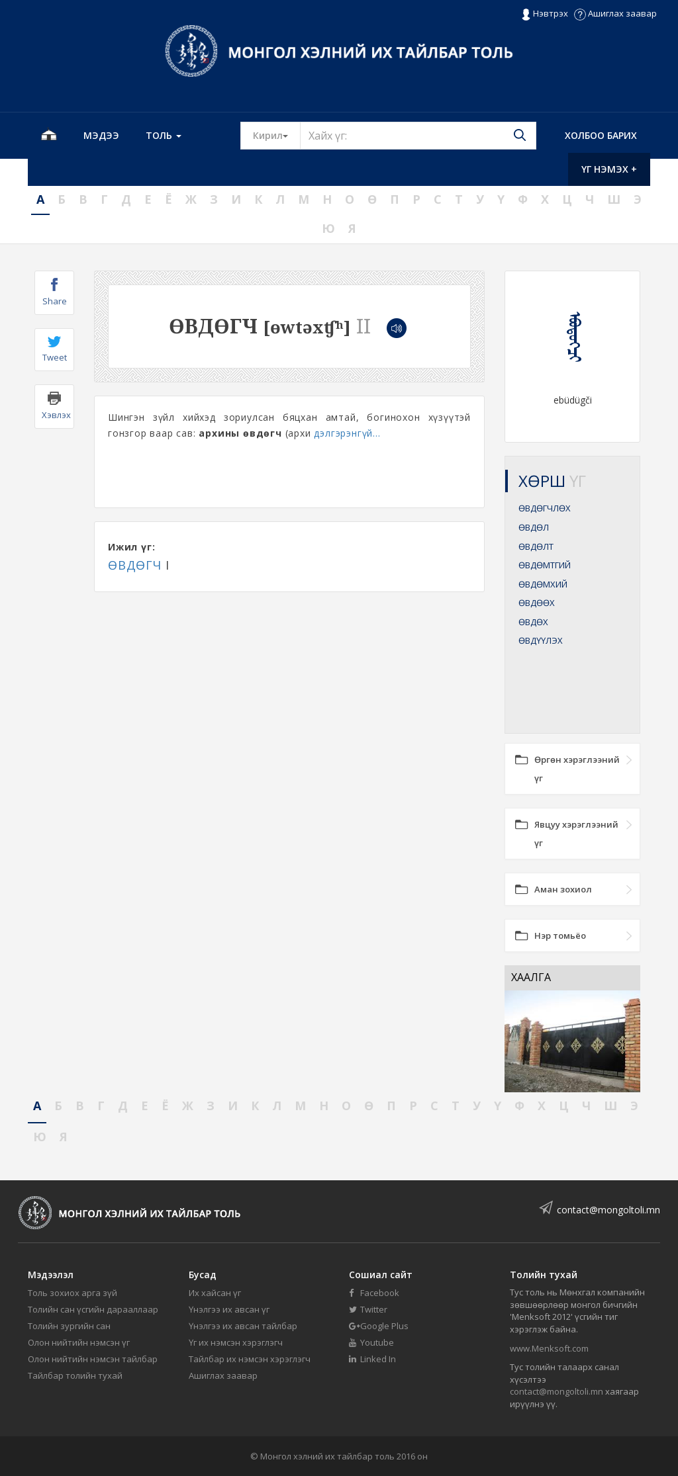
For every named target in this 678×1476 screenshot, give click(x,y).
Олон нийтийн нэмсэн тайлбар (93, 1359)
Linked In (372, 1359)
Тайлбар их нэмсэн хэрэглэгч (250, 1359)
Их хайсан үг (215, 1293)
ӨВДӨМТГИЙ (544, 565)
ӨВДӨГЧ (135, 565)
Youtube (371, 1342)
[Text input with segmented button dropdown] (418, 136)
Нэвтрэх (544, 14)
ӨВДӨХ (533, 622)
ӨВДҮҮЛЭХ (540, 640)
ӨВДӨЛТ (536, 546)
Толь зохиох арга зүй (72, 1293)
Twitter (368, 1309)
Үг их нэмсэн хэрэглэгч (236, 1342)
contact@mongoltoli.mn (608, 1209)
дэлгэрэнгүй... (347, 433)
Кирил (277, 135)
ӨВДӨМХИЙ (542, 584)
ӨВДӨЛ (533, 527)
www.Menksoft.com (549, 1348)
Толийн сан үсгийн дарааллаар (93, 1309)
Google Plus (379, 1326)
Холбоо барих (601, 135)
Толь (163, 135)
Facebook (374, 1293)
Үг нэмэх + (609, 169)
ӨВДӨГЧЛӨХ (544, 508)
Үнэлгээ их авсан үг (229, 1309)
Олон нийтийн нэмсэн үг (79, 1342)
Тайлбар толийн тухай (75, 1375)
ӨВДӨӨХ (536, 603)
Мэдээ (101, 135)
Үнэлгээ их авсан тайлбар (243, 1326)
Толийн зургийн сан (69, 1326)
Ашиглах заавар (615, 13)
